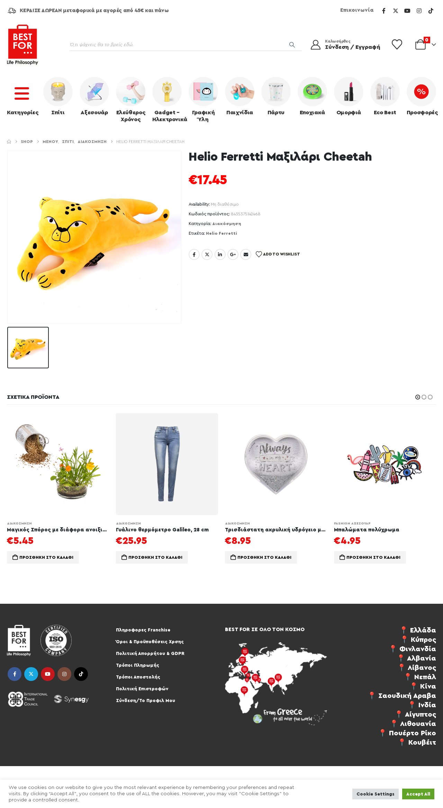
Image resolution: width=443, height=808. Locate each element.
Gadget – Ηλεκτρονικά (168, 99)
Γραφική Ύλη (203, 99)
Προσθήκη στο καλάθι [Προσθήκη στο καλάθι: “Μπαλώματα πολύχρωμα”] (373, 557)
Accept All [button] (418, 794)
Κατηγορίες (22, 96)
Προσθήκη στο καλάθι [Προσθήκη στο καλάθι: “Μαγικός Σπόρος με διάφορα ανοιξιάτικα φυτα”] (46, 557)
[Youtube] (407, 11)
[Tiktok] (431, 11)
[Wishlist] (397, 44)
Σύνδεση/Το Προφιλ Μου (145, 700)
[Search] (292, 45)
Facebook (194, 254)
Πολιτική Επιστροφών (142, 688)
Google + (232, 254)
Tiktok (81, 674)
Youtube (48, 674)
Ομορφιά (348, 96)
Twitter (207, 254)
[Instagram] (419, 11)
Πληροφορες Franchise (143, 630)
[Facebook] (384, 11)
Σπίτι (58, 96)
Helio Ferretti (221, 233)
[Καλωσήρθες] (344, 44)
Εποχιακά (312, 96)
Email (245, 254)
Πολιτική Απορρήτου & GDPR (150, 653)
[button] (418, 397)
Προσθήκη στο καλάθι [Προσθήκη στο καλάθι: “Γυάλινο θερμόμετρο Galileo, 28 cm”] (155, 557)
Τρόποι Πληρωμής (137, 665)
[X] (395, 11)
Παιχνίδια (239, 96)
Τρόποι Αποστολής (138, 677)
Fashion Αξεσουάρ (352, 523)
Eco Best (385, 96)
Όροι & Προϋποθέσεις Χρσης (150, 641)
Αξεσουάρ (94, 96)
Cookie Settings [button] (375, 794)
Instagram (64, 674)
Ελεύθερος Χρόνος (130, 99)
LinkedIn (220, 254)
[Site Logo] (22, 44)
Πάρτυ (276, 96)
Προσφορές (422, 96)
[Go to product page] (58, 464)
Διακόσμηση (226, 224)
